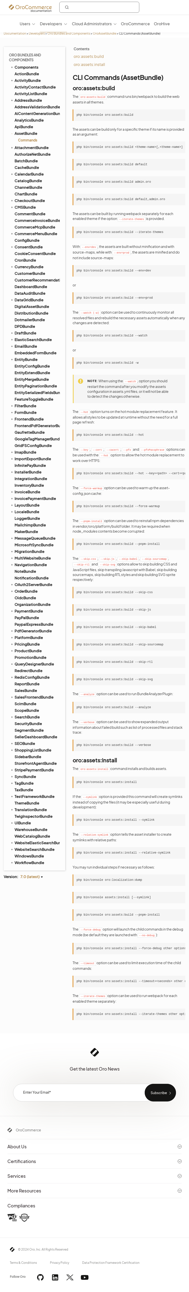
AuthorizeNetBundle (32, 154)
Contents (81, 49)
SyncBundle (23, 776)
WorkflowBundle (27, 862)
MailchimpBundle (30, 525)
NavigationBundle (28, 564)
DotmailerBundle (30, 319)
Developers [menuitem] (51, 23)
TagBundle (21, 782)
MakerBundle (26, 531)
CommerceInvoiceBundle (37, 220)
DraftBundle (23, 332)
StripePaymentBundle (32, 769)
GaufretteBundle (30, 432)
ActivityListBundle (31, 93)
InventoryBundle (29, 485)
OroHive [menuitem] (162, 23)
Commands (27, 140)
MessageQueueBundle (32, 538)
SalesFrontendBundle (31, 696)
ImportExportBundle (30, 458)
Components (24, 66)
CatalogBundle (28, 180)
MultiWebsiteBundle (30, 557)
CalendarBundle (27, 173)
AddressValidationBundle (37, 106)
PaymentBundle (26, 610)
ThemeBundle (27, 803)
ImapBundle (23, 451)
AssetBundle (23, 133)
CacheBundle (27, 167)
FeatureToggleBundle (34, 399)
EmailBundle (23, 346)
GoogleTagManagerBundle (37, 438)
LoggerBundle (27, 518)
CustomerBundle (30, 273)
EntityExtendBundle (32, 372)
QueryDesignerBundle (32, 663)
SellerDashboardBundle (36, 736)
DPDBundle (25, 326)
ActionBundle (27, 73)
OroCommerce (28, 1130)
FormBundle (23, 412)
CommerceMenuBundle (33, 233)
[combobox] (99, 7)
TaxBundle (24, 789)
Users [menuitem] (25, 23)
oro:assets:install (89, 64)
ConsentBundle (26, 246)
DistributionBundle (31, 313)
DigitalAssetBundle (32, 306)
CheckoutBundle (27, 200)
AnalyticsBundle (29, 120)
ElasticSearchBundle (31, 339)
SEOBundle (22, 743)
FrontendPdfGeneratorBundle (37, 425)
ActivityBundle (25, 80)
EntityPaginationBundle (36, 386)
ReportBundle (27, 683)
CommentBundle (30, 213)
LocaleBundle (24, 511)
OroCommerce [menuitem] (135, 23)
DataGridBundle (26, 299)
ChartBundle (26, 194)
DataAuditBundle (30, 293)
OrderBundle (23, 590)
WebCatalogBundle (32, 836)
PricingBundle (25, 643)
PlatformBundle (26, 637)
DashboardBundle (31, 286)
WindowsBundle (29, 856)
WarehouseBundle (31, 829)
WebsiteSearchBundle (32, 849)
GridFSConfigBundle (33, 445)
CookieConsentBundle (35, 253)
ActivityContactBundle (35, 87)
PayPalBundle (27, 617)
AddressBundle (26, 100)
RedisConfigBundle (29, 677)
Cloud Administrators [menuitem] (92, 23)
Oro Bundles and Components (68, 33)
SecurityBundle (28, 723)
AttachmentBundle (29, 147)
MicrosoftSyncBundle (34, 544)
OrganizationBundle (32, 604)
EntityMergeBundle (32, 379)
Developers (37, 33)
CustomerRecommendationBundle (37, 280)
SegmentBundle (29, 730)
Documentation (15, 33)
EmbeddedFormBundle (35, 352)
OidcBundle (25, 597)
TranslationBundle (28, 809)
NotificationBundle (31, 578)
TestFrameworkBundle (32, 796)
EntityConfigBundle (32, 366)
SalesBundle (26, 690)
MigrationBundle (27, 551)
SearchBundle (25, 716)
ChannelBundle (28, 187)
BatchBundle (26, 160)
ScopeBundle (27, 710)
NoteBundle (25, 571)
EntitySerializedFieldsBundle (37, 392)
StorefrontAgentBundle (36, 763)
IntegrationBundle (31, 478)
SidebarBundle (28, 756)
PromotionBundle (30, 657)
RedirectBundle (28, 670)
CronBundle (25, 260)
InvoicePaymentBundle (33, 498)
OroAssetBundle (104, 33)
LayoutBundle (24, 504)
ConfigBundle (27, 240)
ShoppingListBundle (30, 749)
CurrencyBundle (26, 266)
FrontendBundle (27, 418)
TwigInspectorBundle (33, 816)
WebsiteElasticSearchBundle (34, 842)
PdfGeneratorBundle (31, 630)
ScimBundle (25, 703)
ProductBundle (26, 650)
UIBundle (20, 822)
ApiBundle (24, 126)
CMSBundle (23, 207)
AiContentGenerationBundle (37, 113)
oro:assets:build (89, 56)
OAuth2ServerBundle (31, 584)
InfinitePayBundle (30, 465)
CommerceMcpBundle (35, 227)
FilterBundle (23, 405)
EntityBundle (23, 359)
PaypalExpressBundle (34, 624)
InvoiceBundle (25, 491)
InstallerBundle (25, 471)
